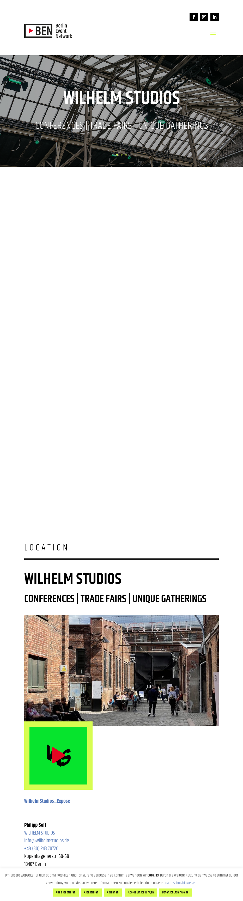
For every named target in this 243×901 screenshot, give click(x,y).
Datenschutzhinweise (175, 892)
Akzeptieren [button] (91, 892)
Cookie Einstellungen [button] (141, 892)
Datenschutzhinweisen (181, 883)
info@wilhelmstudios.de (46, 841)
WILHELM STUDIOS (39, 833)
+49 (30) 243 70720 (41, 849)
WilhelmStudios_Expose (47, 801)
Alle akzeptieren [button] (66, 892)
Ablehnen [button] (113, 892)
